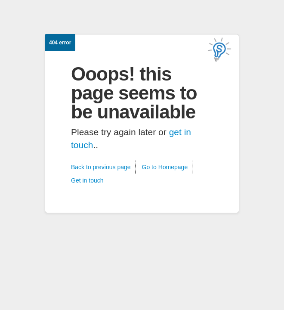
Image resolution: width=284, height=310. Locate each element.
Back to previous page (101, 167)
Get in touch (87, 180)
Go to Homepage (165, 167)
